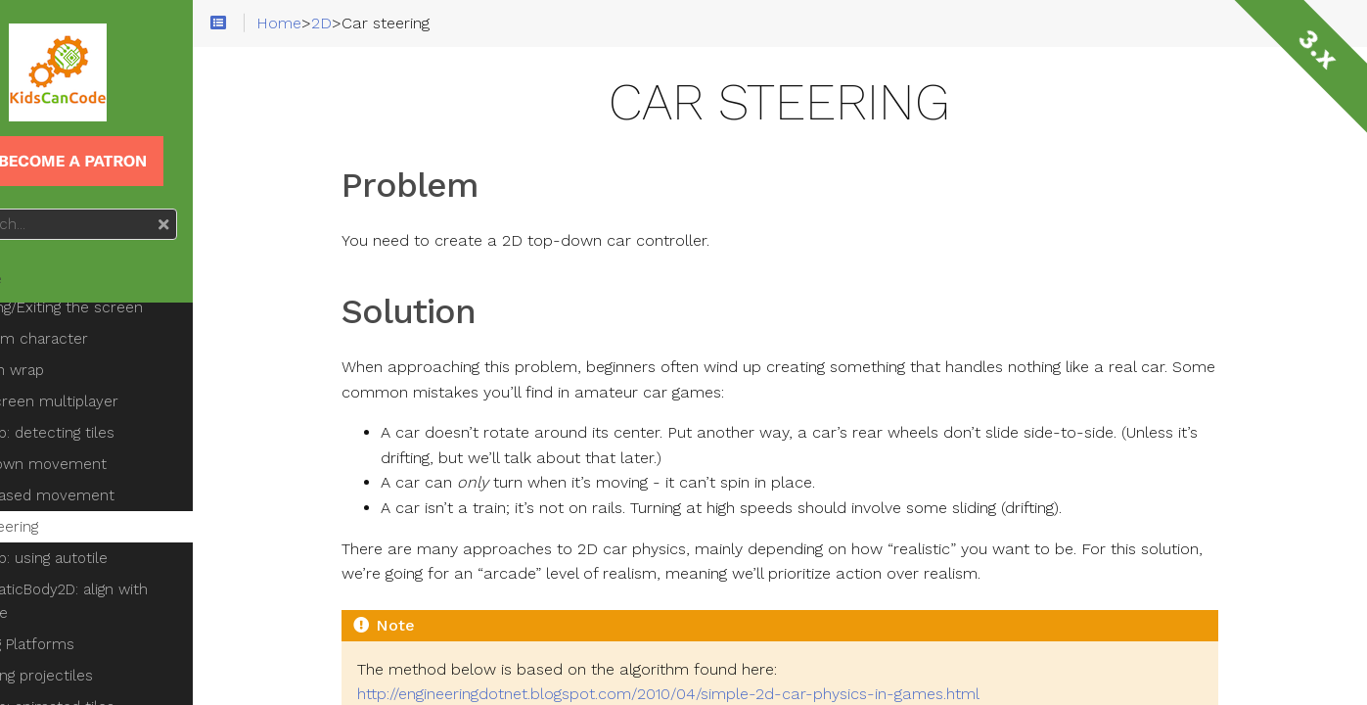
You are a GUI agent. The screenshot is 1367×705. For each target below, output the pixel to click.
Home (47, 279)
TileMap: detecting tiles (111, 409)
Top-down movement (107, 440)
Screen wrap (76, 346)
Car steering (73, 503)
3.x (1318, 49)
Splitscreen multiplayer (113, 378)
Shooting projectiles (100, 652)
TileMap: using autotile (108, 534)
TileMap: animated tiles (111, 683)
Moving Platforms (91, 621)
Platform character (98, 315)
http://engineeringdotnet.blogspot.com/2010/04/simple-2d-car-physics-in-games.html (719, 694)
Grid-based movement (111, 472)
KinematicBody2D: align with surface (128, 577)
